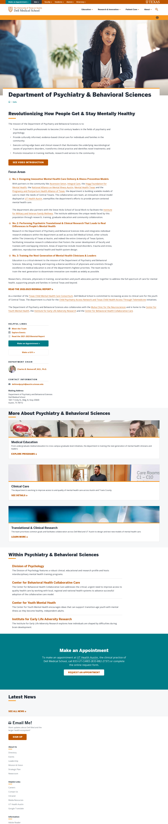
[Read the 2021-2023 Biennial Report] (27, 336)
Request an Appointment (84, 672)
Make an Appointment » (28, 343)
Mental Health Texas (84, 187)
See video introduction (28, 162)
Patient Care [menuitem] (131, 9)
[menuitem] (157, 9)
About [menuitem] (147, 9)
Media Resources (15, 800)
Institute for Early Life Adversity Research (55, 310)
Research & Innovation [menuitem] (108, 9)
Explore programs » (24, 454)
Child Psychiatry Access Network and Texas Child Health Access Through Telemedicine (102, 299)
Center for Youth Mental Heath (34, 603)
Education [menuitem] (86, 9)
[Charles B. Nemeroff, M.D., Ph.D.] (84, 369)
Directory (80, 2)
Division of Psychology (28, 566)
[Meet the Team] (18, 329)
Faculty (48, 2)
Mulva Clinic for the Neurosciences (108, 307)
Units (15, 102)
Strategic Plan (14, 769)
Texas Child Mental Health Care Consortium (51, 296)
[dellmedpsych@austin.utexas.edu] (26, 384)
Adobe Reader (14, 822)
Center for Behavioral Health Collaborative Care (109, 310)
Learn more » (19, 537)
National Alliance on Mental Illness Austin (52, 187)
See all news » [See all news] (17, 711)
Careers (11, 787)
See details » (19, 495)
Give (35, 2)
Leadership (13, 761)
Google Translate (16, 808)
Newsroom (13, 773)
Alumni (69, 2)
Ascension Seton (58, 183)
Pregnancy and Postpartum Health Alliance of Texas (38, 191)
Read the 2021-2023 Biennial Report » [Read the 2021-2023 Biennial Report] (30, 289)
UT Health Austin (33, 198)
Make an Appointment (17, 2)
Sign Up (17, 737)
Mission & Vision (15, 765)
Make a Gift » (28, 352)
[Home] (25, 9)
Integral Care (73, 183)
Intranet (12, 796)
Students (58, 2)
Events (11, 757)
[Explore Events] (17, 332)
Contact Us (13, 791)
